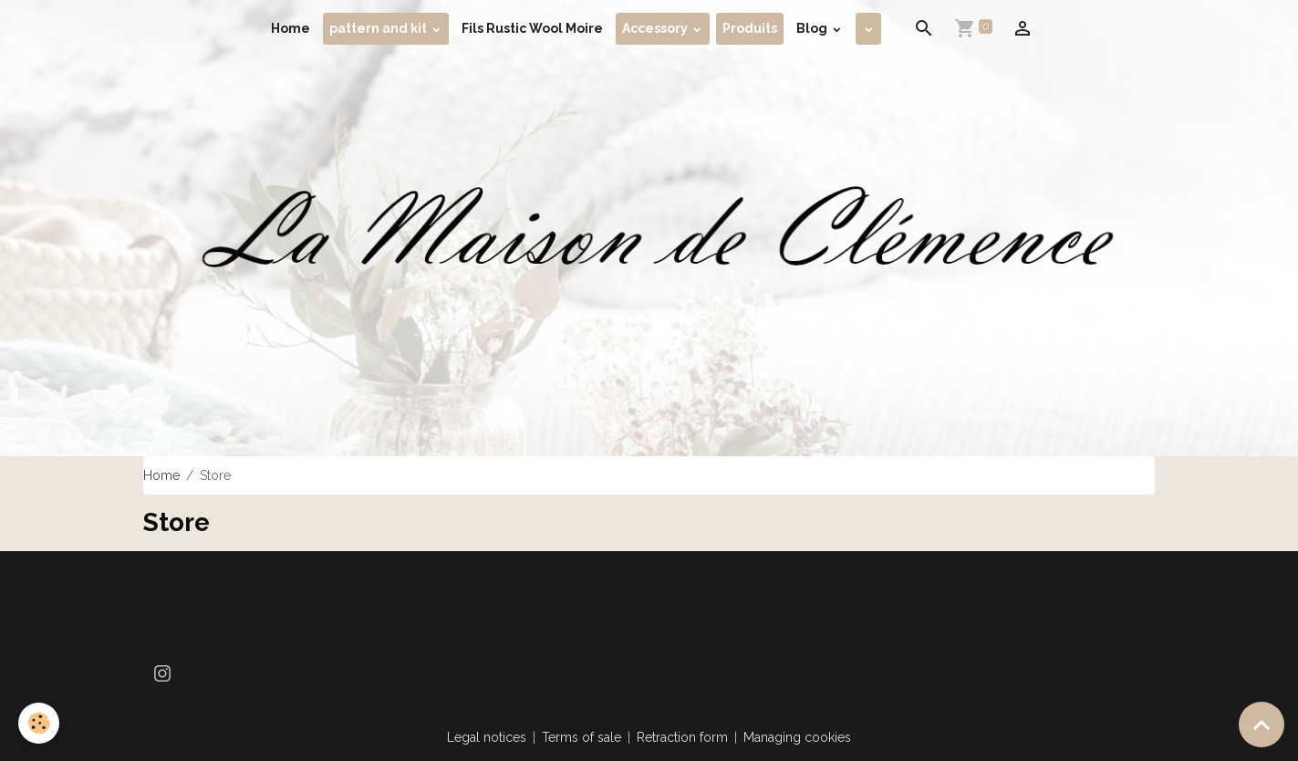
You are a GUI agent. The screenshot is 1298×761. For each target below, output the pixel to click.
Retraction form (682, 737)
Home (290, 28)
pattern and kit (379, 28)
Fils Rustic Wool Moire (532, 28)
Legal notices (486, 737)
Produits (749, 28)
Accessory (656, 28)
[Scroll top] (1261, 724)
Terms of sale (581, 737)
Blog (813, 28)
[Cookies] (38, 723)
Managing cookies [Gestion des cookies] (797, 737)
